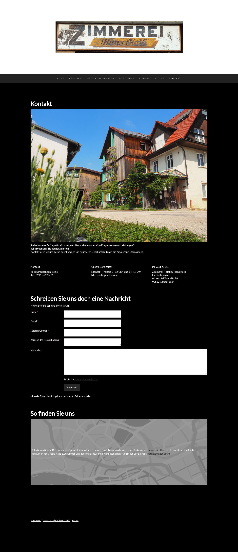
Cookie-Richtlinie (156, 450)
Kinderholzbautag (151, 78)
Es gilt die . (81, 379)
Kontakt (175, 78)
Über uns (75, 78)
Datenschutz (48, 520)
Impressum (36, 520)
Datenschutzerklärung (86, 379)
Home (60, 78)
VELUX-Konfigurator (100, 78)
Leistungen (126, 78)
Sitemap (75, 520)
